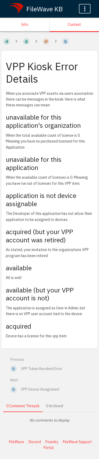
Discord (35, 441)
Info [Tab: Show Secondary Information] (24, 24)
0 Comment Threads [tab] (23, 406)
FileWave (16, 441)
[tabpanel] (49, 420)
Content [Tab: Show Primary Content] (74, 24)
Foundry (51, 441)
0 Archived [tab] (54, 406)
